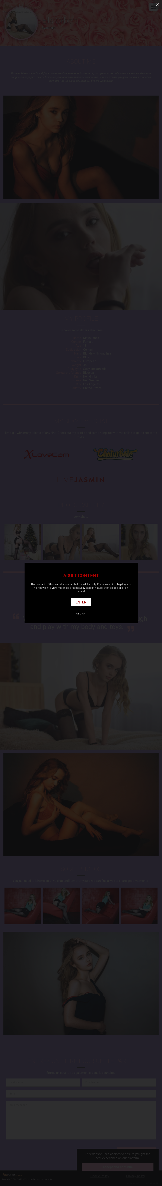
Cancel (81, 614)
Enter (81, 602)
